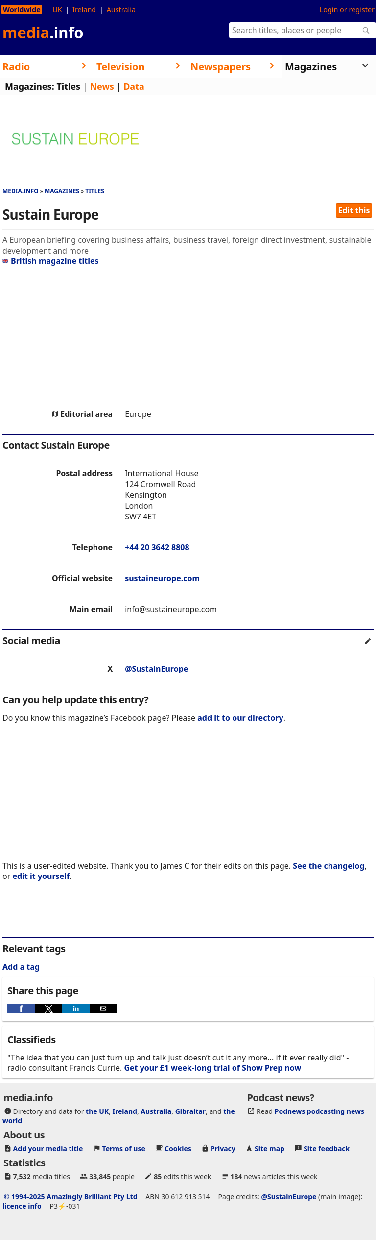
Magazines (62, 191)
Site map (269, 1148)
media (43, 32)
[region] (188, 337)
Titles (68, 86)
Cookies (177, 1148)
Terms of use (123, 1148)
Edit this (354, 210)
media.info (20, 191)
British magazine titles (50, 261)
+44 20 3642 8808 (157, 547)
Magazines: (29, 86)
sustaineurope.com (162, 578)
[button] (21, 1008)
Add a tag (21, 966)
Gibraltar (190, 1111)
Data (133, 86)
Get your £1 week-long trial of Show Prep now (212, 1067)
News (102, 86)
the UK (97, 1111)
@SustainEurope (156, 668)
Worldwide (22, 9)
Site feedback (327, 1148)
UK (57, 9)
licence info (22, 1206)
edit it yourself (41, 876)
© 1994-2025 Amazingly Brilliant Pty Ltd (71, 1196)
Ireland (84, 9)
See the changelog (328, 865)
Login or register (347, 9)
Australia (121, 9)
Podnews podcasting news (319, 1111)
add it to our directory (240, 717)
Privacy (223, 1148)
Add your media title (48, 1148)
